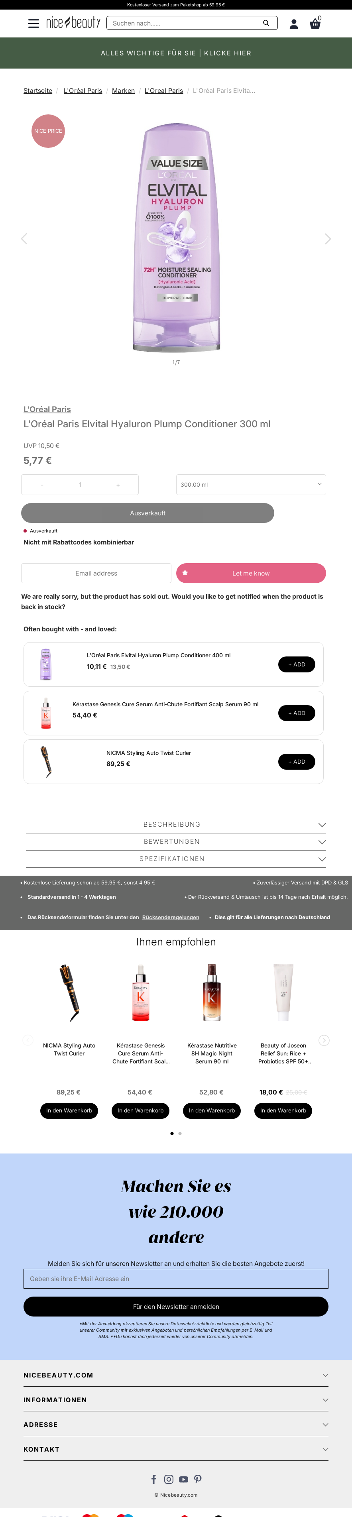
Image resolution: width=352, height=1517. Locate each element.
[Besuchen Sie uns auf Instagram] (168, 1482)
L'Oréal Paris (83, 90)
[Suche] (192, 23)
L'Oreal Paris (164, 90)
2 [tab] (181, 1134)
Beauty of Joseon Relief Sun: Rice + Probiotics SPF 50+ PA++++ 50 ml (283, 1053)
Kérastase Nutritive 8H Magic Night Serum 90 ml (212, 1053)
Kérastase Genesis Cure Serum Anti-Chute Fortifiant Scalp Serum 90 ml (165, 704)
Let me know (251, 573)
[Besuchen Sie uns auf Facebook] (154, 1482)
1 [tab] (172, 1134)
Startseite (38, 90)
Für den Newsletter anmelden (176, 1307)
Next (326, 240)
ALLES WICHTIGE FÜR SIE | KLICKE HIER (176, 53)
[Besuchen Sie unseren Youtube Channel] (183, 1482)
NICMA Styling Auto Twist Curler (148, 752)
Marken (123, 90)
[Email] (176, 1279)
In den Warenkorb (69, 1110)
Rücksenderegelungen (170, 917)
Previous (25, 240)
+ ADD (296, 664)
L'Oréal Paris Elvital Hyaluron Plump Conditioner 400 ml (158, 655)
